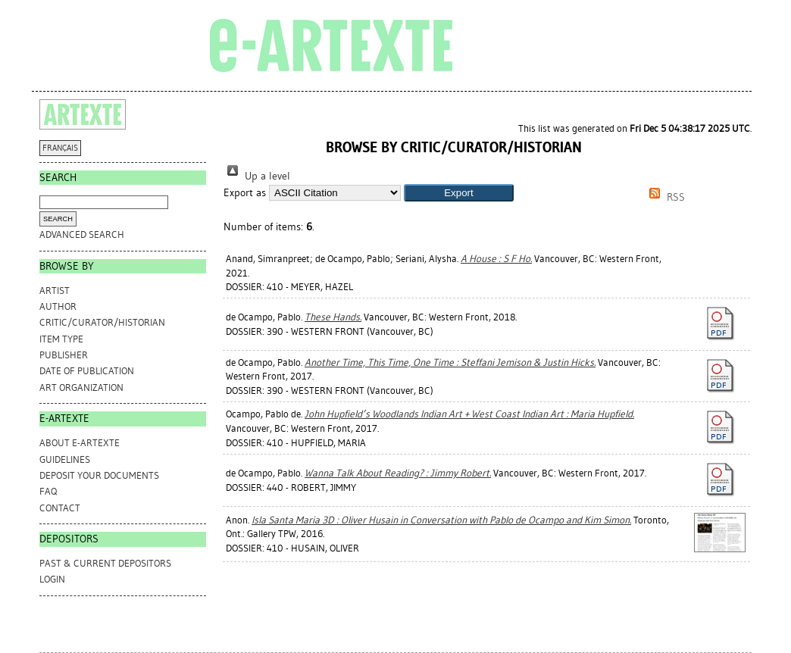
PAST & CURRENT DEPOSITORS (105, 563)
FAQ (48, 491)
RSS (664, 197)
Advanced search (81, 234)
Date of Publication (86, 370)
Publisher (63, 355)
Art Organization (81, 387)
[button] (459, 193)
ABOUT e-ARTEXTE (79, 442)
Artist (54, 290)
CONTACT (59, 508)
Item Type (61, 339)
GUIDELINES (64, 459)
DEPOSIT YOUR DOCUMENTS (99, 475)
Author (58, 306)
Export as (245, 192)
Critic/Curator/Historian (102, 322)
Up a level (257, 176)
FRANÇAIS (60, 148)
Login (52, 579)
